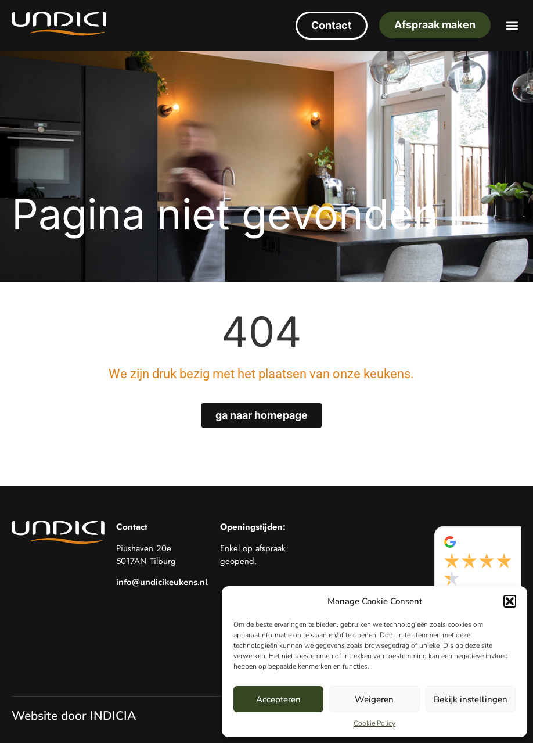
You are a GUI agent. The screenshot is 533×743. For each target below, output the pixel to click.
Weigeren (374, 699)
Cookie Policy (374, 723)
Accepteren (278, 699)
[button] (510, 601)
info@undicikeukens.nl (162, 582)
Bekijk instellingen (470, 699)
